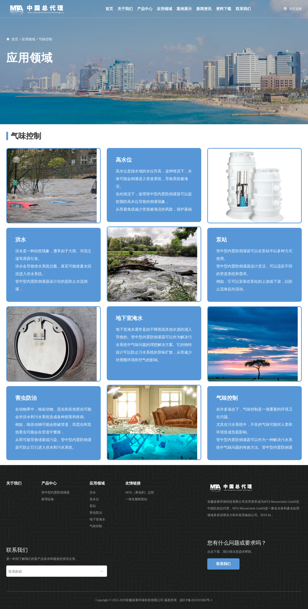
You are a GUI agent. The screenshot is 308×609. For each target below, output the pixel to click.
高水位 (94, 499)
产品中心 (144, 9)
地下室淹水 (97, 519)
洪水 (93, 492)
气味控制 (45, 39)
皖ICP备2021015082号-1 (196, 600)
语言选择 (293, 9)
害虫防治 (96, 512)
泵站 (93, 506)
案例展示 (184, 9)
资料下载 (223, 9)
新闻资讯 (204, 9)
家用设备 (47, 499)
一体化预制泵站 (136, 499)
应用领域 (164, 9)
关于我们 (125, 9)
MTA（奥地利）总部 (139, 492)
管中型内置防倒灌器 (55, 492)
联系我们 (243, 9)
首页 (109, 9)
